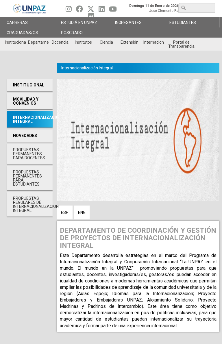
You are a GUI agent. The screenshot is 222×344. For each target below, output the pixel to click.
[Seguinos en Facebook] (79, 10)
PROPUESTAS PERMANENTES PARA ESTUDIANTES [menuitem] (27, 178)
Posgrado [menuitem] (72, 32)
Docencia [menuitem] (60, 42)
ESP (65, 212)
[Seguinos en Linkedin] (102, 10)
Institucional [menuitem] (15, 42)
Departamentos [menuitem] (38, 42)
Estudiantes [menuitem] (182, 22)
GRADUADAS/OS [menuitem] (22, 32)
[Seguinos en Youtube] (113, 10)
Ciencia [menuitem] (106, 42)
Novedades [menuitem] (25, 135)
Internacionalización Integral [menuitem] (33, 119)
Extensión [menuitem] (129, 42)
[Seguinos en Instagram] (69, 10)
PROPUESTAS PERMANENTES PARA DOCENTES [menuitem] (29, 153)
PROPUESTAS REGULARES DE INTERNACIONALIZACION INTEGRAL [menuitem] (33, 204)
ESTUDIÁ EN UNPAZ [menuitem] (79, 22)
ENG (82, 212)
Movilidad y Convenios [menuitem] (25, 101)
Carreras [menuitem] (17, 22)
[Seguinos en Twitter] (90, 10)
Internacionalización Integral (87, 68)
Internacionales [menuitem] (153, 42)
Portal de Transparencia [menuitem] (181, 44)
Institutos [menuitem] (83, 42)
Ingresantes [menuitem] (128, 22)
